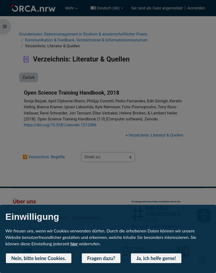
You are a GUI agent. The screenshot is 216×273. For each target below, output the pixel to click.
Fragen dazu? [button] (101, 258)
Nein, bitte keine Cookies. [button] (38, 258)
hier (74, 243)
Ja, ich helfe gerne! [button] (156, 258)
